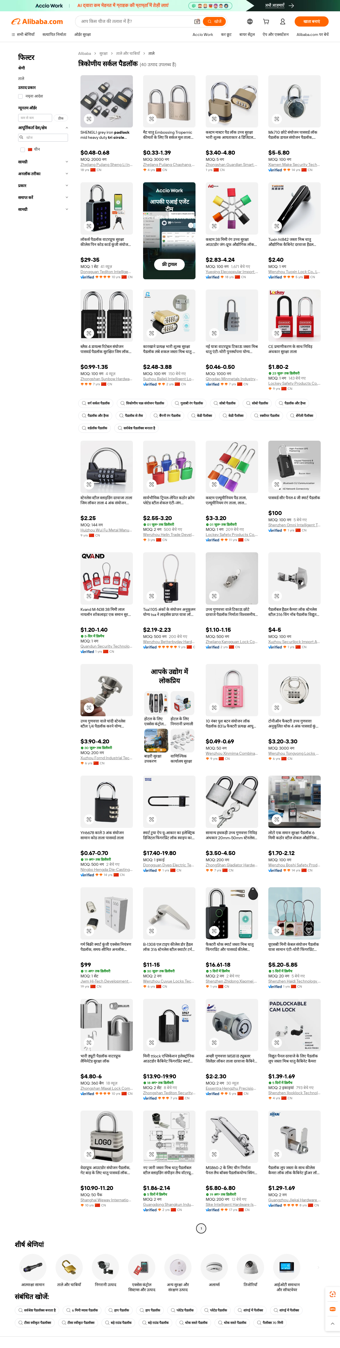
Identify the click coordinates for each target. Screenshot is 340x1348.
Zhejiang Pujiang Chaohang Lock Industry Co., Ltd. (169, 164)
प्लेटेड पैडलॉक (182, 1310)
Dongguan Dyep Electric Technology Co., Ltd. (169, 865)
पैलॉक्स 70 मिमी (270, 1323)
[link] (332, 1294)
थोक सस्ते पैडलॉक (193, 1323)
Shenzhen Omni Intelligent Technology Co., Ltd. (294, 525)
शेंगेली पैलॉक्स (301, 416)
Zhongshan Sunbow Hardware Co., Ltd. (106, 379)
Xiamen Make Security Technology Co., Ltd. (294, 164)
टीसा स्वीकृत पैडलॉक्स (34, 1323)
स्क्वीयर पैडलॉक (266, 416)
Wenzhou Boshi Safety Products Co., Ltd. (294, 865)
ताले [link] (151, 53)
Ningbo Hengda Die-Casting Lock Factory (106, 869)
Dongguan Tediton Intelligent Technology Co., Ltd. (106, 271)
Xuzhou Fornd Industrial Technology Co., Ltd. (106, 758)
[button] (197, 21)
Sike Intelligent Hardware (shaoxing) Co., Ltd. (232, 1204)
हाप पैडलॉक (119, 1310)
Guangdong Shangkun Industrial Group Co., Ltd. (169, 1204)
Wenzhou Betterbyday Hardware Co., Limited (169, 641)
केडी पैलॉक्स (201, 416)
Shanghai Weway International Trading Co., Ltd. (106, 1200)
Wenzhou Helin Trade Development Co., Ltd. (169, 534)
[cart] (267, 22)
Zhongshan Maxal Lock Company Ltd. (106, 1088)
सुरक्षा (103, 53)
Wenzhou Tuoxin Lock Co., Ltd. (294, 271)
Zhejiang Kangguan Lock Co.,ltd (232, 641)
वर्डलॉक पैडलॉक (94, 428)
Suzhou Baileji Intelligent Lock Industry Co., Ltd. (169, 379)
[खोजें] (214, 21)
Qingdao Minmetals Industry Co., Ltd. (232, 379)
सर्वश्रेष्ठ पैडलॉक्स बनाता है (136, 428)
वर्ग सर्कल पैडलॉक (96, 403)
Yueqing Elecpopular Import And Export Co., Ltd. (232, 271)
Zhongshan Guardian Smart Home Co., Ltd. (232, 164)
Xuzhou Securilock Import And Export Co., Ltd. (294, 641)
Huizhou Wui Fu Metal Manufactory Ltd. (106, 530)
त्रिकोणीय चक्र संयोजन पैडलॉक (142, 403)
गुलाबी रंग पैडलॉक (189, 403)
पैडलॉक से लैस (131, 416)
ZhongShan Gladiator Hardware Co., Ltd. (232, 865)
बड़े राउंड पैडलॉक (118, 1323)
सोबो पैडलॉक (224, 403)
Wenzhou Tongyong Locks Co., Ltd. (294, 753)
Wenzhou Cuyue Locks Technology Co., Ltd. (169, 981)
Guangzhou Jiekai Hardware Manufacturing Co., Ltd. (294, 1200)
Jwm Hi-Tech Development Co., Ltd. (106, 981)
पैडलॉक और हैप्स (292, 403)
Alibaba (84, 53)
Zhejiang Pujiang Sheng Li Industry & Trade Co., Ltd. (106, 164)
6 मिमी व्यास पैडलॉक (82, 1310)
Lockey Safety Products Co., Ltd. (294, 383)
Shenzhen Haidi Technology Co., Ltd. (294, 981)
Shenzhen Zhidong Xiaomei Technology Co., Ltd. (232, 981)
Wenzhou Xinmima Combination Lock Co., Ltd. (232, 753)
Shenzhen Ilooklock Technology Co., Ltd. (294, 1092)
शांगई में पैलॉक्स (250, 1310)
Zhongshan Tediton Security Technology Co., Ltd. (169, 1092)
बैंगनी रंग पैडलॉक (167, 416)
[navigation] (43, 641)
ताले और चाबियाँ (128, 53)
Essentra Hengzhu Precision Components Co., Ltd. (232, 1088)
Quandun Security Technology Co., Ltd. (106, 646)
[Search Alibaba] (135, 21)
